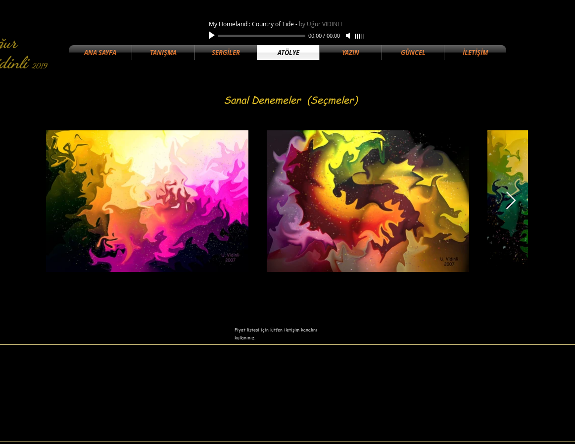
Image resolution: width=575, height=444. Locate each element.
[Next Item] (511, 201)
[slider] (360, 36)
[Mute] (349, 36)
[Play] (213, 36)
